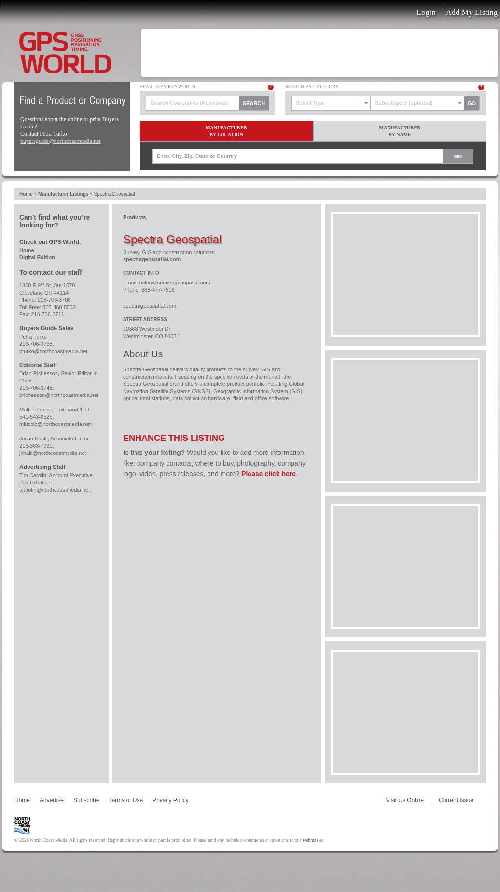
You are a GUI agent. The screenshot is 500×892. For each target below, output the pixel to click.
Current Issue (456, 800)
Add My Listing (472, 12)
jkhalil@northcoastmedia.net (52, 453)
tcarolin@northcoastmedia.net (54, 490)
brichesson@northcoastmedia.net (58, 395)
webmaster (313, 840)
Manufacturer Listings (63, 194)
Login (426, 12)
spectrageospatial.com (152, 259)
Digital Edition (37, 257)
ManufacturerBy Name (400, 131)
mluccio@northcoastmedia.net (55, 424)
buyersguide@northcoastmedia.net (60, 141)
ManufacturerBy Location (226, 131)
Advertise (52, 800)
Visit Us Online (404, 800)
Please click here (268, 474)
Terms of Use (126, 800)
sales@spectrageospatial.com (174, 282)
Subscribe (86, 800)
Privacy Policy (171, 800)
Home (26, 194)
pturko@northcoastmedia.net (53, 351)
